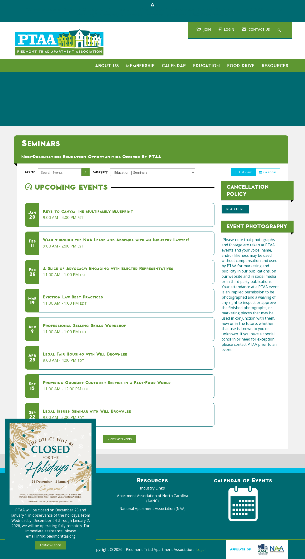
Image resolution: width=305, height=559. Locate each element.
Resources (275, 66)
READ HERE (235, 209)
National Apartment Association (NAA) (152, 508)
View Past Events (120, 439)
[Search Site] (280, 30)
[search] (85, 172)
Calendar (174, 66)
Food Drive (240, 66)
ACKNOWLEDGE (50, 545)
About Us (107, 66)
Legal (200, 549)
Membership (140, 66)
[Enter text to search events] (59, 172)
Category (100, 172)
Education (206, 66)
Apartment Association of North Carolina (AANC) (152, 498)
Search (30, 172)
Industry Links (152, 488)
